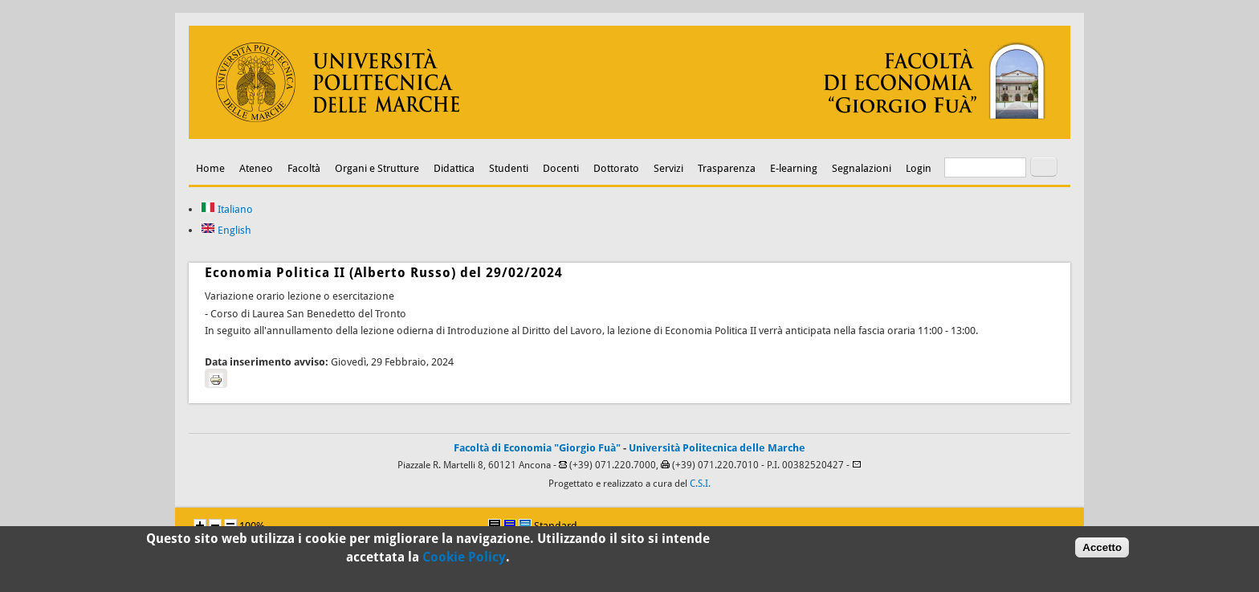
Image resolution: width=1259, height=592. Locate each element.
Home (210, 168)
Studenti (508, 168)
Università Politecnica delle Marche (717, 448)
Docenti (561, 168)
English (226, 230)
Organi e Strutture (377, 168)
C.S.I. (700, 483)
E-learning (793, 168)
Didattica (454, 168)
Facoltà (303, 168)
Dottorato (616, 168)
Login (918, 168)
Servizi (668, 168)
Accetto (1102, 551)
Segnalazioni (861, 168)
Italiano (227, 209)
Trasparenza (727, 168)
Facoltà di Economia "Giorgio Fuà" (537, 448)
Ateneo (256, 168)
